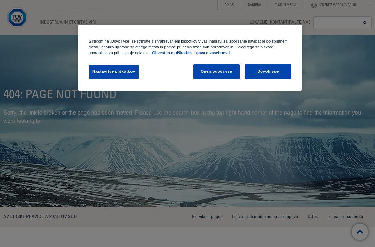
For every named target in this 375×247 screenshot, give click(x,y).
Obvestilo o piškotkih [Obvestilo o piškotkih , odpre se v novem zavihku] (172, 53)
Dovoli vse (268, 71)
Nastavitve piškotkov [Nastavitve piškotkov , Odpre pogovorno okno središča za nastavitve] (113, 71)
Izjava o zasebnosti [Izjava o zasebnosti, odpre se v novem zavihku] (212, 53)
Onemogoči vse (216, 71)
